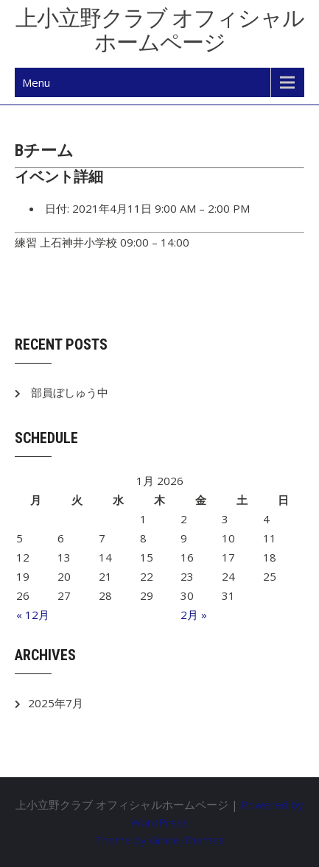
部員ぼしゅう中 (69, 392)
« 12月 (32, 614)
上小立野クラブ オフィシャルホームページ (159, 30)
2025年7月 (55, 703)
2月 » (193, 614)
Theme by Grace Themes (160, 839)
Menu (36, 82)
